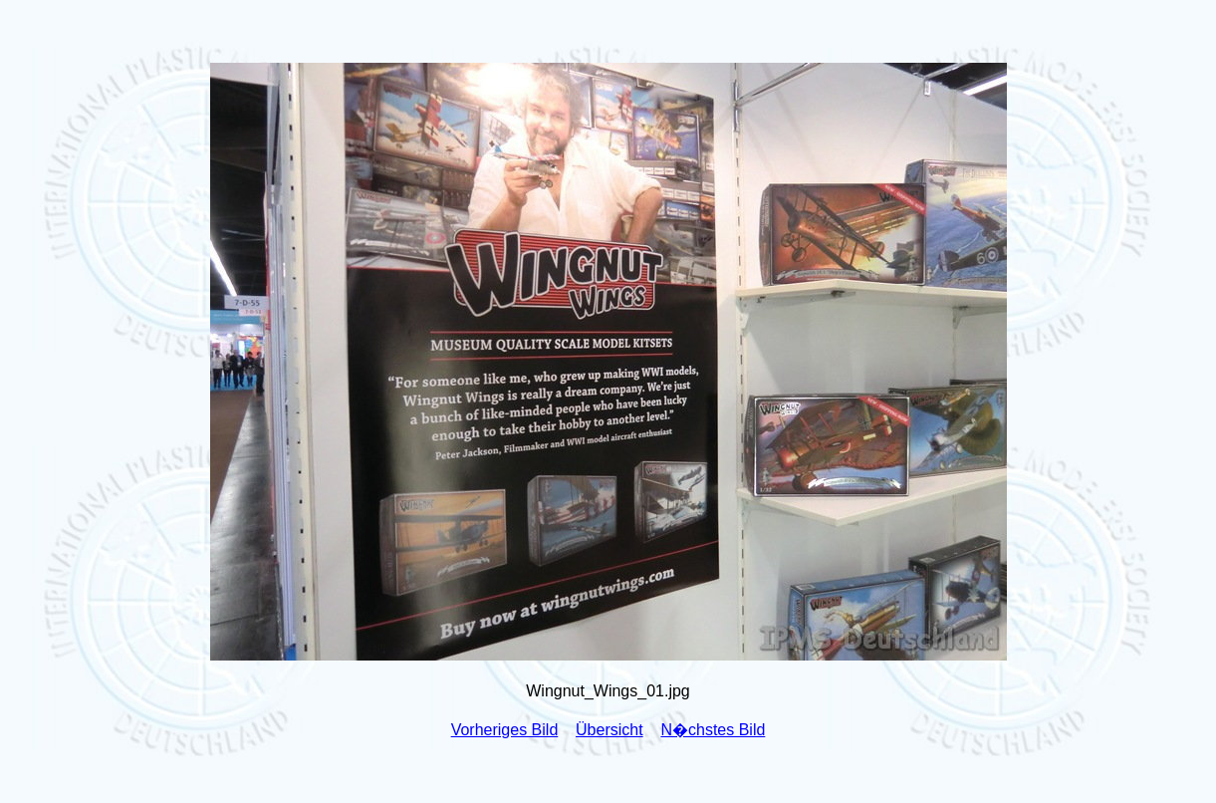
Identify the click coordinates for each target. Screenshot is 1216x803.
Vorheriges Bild (505, 729)
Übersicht (609, 729)
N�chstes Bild (712, 729)
